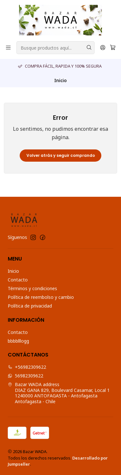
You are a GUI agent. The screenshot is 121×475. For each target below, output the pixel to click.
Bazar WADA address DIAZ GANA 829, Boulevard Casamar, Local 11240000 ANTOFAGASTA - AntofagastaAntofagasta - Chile (59, 392)
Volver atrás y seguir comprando (60, 155)
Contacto (18, 280)
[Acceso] (102, 48)
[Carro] (112, 48)
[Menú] (8, 48)
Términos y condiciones (32, 288)
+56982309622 (27, 367)
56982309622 (25, 376)
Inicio (13, 271)
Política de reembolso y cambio (41, 297)
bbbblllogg (18, 341)
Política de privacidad (30, 306)
